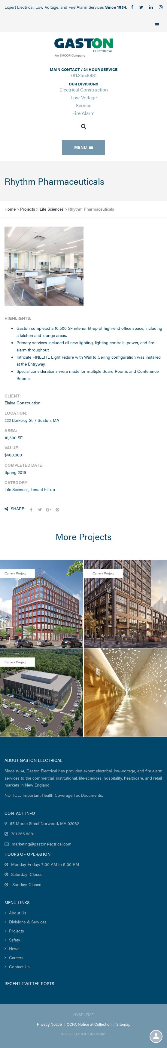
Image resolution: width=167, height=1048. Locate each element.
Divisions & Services (28, 922)
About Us (17, 913)
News (14, 948)
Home (10, 209)
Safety (14, 940)
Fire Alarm (83, 113)
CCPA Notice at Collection (89, 1024)
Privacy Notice (49, 1024)
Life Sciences (52, 209)
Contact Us (19, 966)
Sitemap (123, 1024)
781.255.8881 (83, 75)
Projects (27, 209)
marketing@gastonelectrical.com (41, 844)
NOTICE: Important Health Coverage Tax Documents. (54, 795)
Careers (16, 957)
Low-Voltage (84, 97)
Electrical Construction (83, 89)
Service (83, 105)
